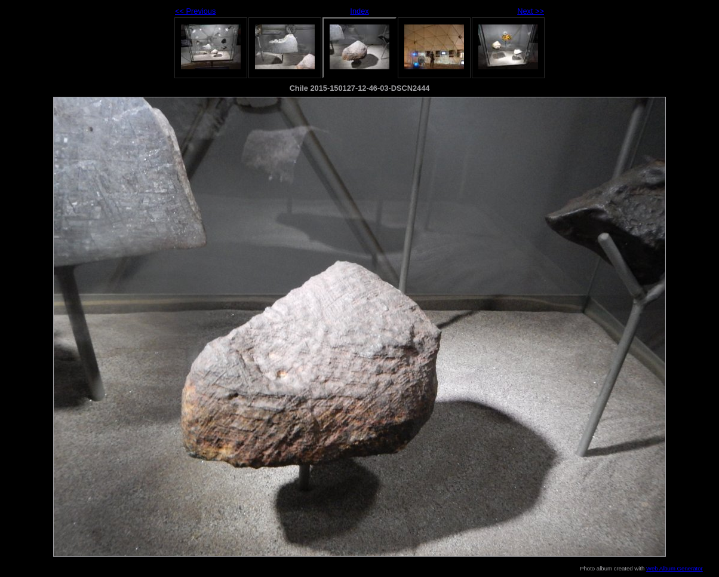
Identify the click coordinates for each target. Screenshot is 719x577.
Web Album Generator (674, 568)
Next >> (530, 11)
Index (359, 11)
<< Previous (195, 11)
